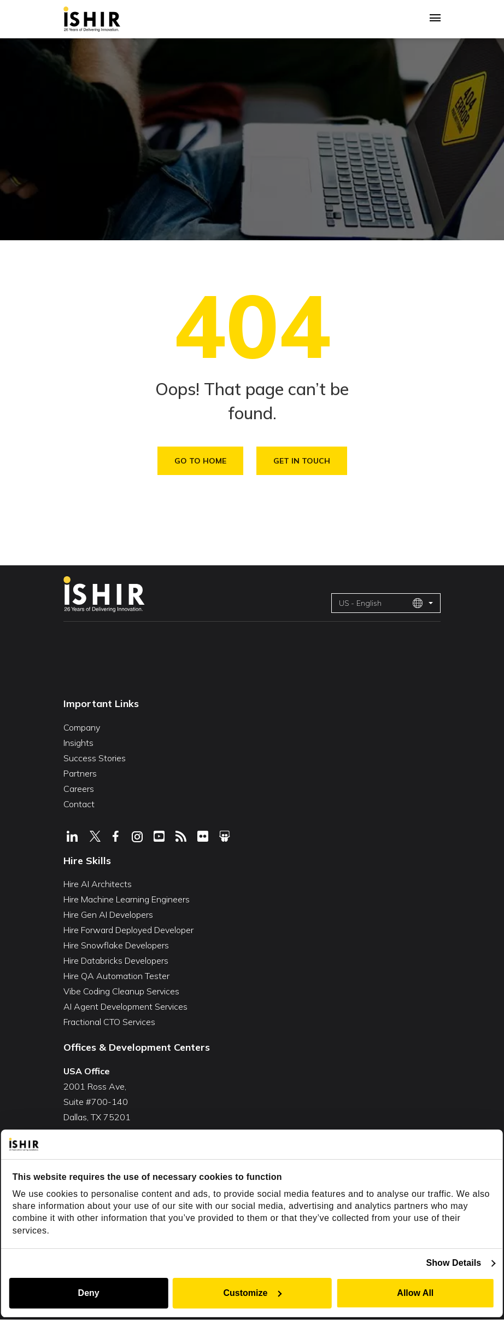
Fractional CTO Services (109, 1021)
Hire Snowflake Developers (116, 945)
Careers (78, 788)
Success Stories (94, 757)
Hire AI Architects (97, 883)
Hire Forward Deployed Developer (128, 929)
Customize (253, 1293)
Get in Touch (301, 461)
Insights (78, 742)
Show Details (454, 1262)
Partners (80, 773)
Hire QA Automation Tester (116, 975)
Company (81, 727)
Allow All (416, 1293)
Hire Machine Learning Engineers (126, 899)
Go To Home (200, 461)
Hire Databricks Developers (115, 960)
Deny (87, 1293)
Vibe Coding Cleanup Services (121, 991)
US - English (381, 603)
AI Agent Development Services (125, 1006)
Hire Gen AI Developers (108, 914)
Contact (79, 803)
